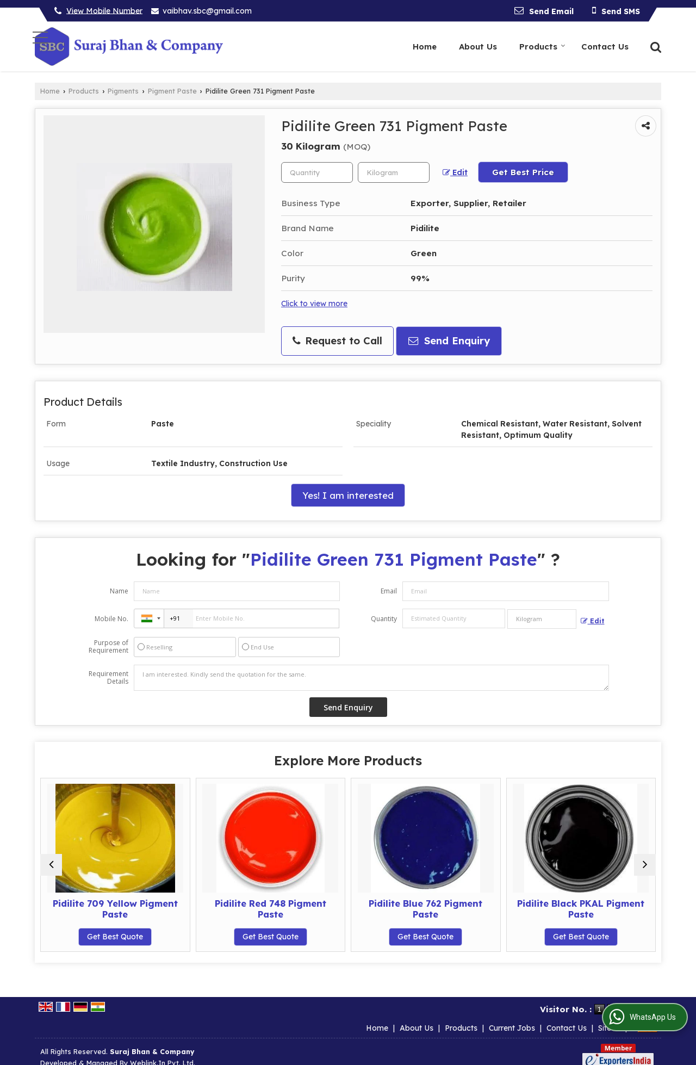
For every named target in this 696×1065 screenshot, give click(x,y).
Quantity (384, 618)
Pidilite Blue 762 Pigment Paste (425, 908)
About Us (478, 46)
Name (119, 591)
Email (389, 591)
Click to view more (314, 303)
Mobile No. (111, 618)
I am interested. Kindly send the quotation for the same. (371, 678)
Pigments (123, 90)
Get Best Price (523, 172)
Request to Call (337, 341)
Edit (455, 172)
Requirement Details (108, 677)
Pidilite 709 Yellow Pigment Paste (115, 908)
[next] (645, 865)
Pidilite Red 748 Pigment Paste (270, 908)
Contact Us (605, 46)
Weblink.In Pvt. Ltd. (162, 1051)
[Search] (654, 46)
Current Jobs (512, 1016)
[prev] (51, 865)
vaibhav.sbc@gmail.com (207, 11)
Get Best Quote (115, 937)
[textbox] (394, 172)
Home (425, 46)
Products (542, 46)
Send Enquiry (449, 341)
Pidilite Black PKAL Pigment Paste (580, 908)
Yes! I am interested (348, 495)
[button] (104, 10)
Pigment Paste (172, 90)
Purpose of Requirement (108, 646)
